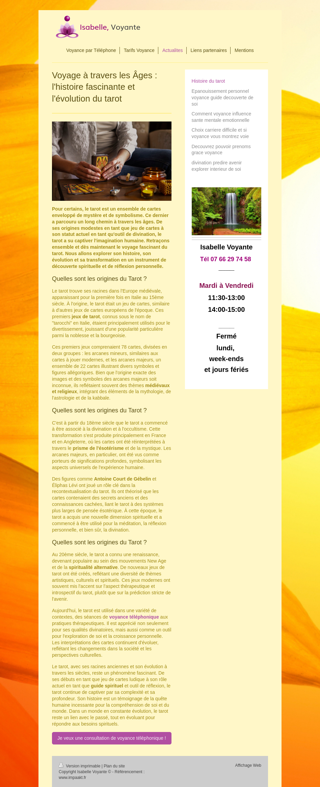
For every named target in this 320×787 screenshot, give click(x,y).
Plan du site (114, 766)
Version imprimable (80, 766)
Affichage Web (248, 765)
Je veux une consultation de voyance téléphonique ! (111, 738)
